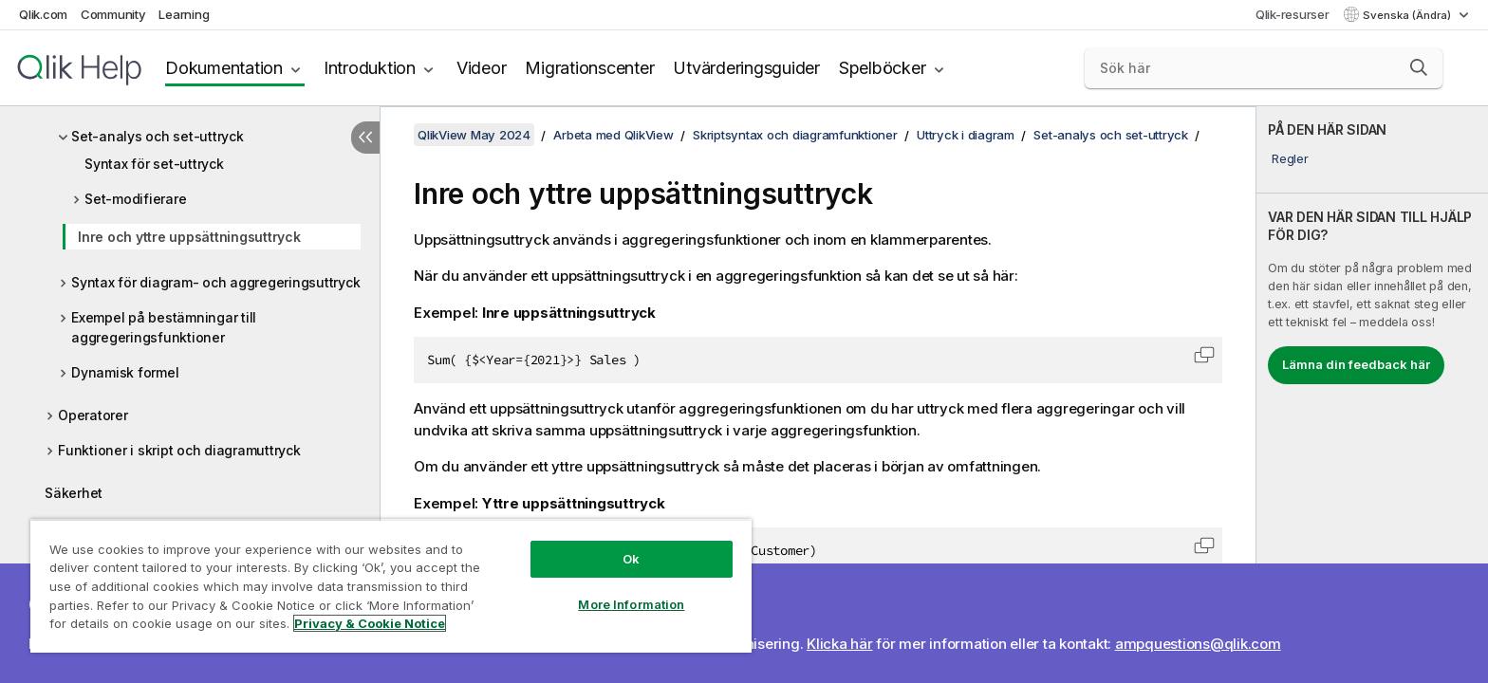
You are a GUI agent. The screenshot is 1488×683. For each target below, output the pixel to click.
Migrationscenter (589, 68)
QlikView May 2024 (474, 134)
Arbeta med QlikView (613, 134)
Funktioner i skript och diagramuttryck (179, 450)
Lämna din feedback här (1356, 364)
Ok (631, 558)
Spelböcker (882, 68)
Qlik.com (43, 14)
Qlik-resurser (1293, 14)
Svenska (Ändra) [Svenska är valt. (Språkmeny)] (1408, 15)
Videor (481, 68)
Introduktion (370, 68)
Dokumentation (224, 68)
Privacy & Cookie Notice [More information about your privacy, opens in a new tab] (369, 623)
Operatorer (93, 415)
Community (113, 14)
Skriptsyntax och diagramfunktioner (795, 134)
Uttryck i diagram (965, 134)
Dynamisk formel (124, 372)
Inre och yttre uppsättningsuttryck (189, 237)
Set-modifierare (135, 199)
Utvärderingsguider (746, 68)
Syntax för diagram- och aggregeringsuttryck (215, 282)
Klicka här (840, 644)
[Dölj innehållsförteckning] (365, 137)
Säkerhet (73, 493)
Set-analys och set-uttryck (157, 136)
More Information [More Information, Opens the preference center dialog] (631, 604)
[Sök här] (1263, 68)
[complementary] (1372, 394)
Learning (183, 14)
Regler (1290, 158)
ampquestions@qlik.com (1198, 644)
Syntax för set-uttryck (154, 164)
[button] (1418, 67)
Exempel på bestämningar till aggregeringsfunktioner (163, 327)
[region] (391, 586)
